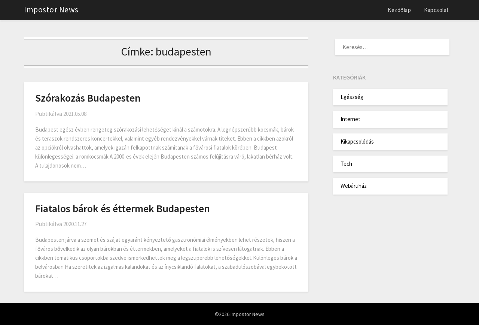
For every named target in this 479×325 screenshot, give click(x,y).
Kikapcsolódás (357, 141)
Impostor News (51, 9)
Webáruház (354, 185)
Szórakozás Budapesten (88, 98)
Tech (346, 163)
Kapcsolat (436, 9)
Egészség (352, 96)
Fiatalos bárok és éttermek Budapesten (122, 208)
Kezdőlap (399, 9)
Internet (350, 119)
